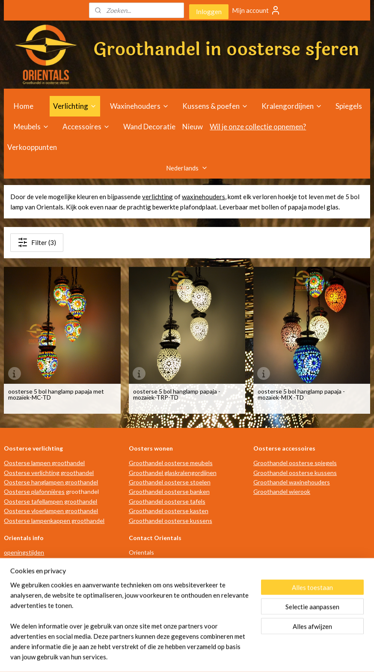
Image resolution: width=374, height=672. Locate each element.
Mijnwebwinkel (266, 656)
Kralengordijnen (291, 106)
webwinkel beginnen (197, 656)
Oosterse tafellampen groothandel (50, 501)
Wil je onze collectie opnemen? (258, 126)
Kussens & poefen (215, 106)
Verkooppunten (32, 147)
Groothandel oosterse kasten (168, 510)
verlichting (157, 196)
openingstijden (24, 552)
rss (167, 656)
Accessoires (86, 126)
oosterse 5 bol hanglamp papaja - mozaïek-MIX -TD (301, 394)
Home (23, 106)
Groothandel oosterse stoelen (170, 482)
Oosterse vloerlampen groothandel (51, 510)
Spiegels (348, 106)
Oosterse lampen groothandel (44, 462)
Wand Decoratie (149, 126)
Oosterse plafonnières (34, 491)
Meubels (31, 126)
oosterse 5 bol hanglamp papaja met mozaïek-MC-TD (56, 394)
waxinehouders (203, 196)
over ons (15, 590)
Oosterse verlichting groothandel (49, 472)
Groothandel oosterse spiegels (295, 462)
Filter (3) (37, 242)
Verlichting (75, 106)
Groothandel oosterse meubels (171, 462)
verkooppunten (24, 581)
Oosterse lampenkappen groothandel (54, 520)
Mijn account (256, 10)
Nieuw (192, 126)
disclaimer (17, 610)
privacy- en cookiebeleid (36, 619)
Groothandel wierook (281, 491)
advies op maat (24, 571)
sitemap (152, 656)
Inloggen (209, 11)
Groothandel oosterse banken (169, 491)
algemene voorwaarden (35, 600)
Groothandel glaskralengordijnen (173, 472)
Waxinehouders (139, 106)
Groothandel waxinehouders (291, 482)
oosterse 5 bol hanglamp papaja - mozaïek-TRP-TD (176, 394)
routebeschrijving (27, 562)
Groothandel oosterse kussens (170, 520)
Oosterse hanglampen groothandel (51, 482)
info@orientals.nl (156, 600)
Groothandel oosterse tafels (167, 501)
